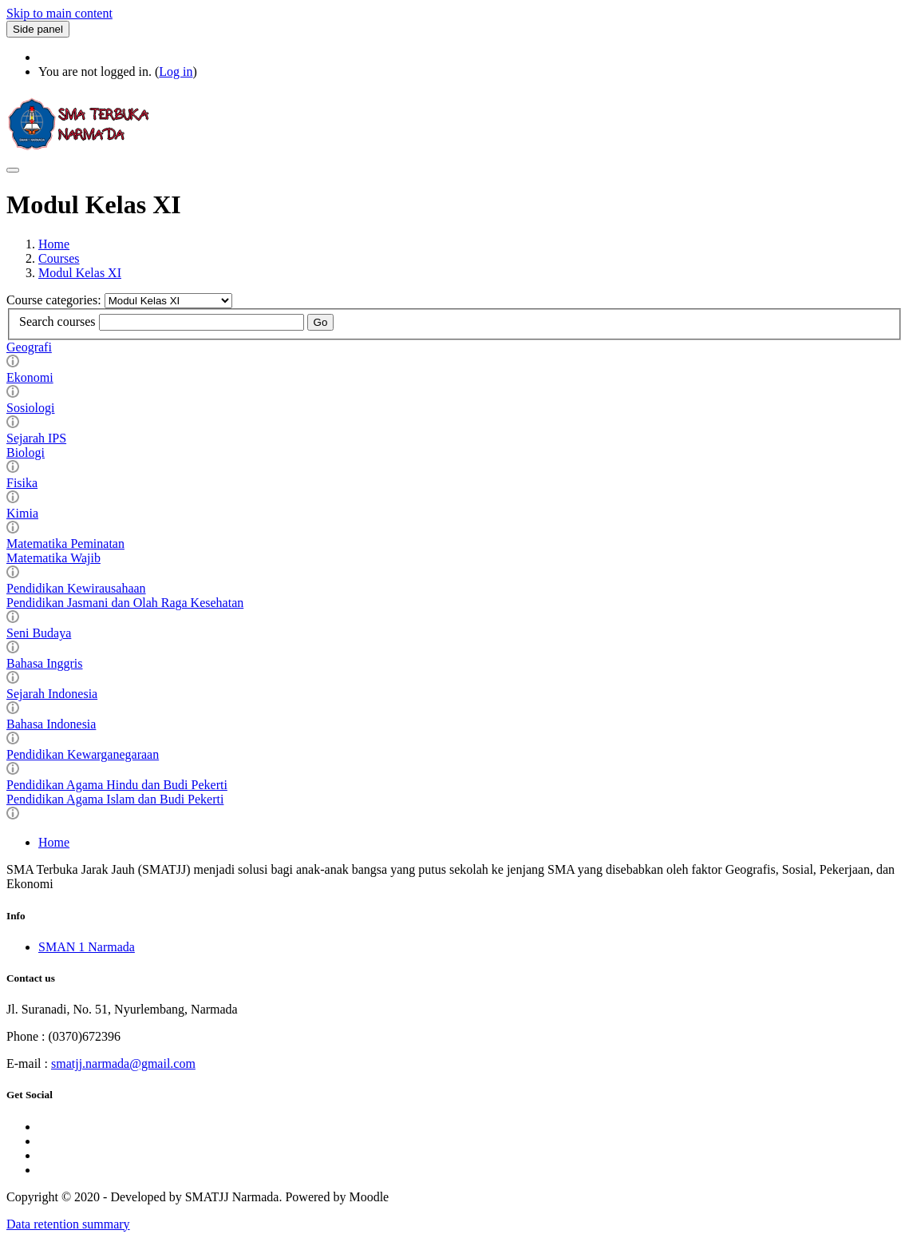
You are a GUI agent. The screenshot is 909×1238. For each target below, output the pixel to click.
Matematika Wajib (53, 558)
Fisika (22, 483)
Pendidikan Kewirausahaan (76, 588)
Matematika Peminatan (65, 543)
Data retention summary (68, 1224)
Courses (59, 258)
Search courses (57, 321)
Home (53, 244)
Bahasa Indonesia (51, 724)
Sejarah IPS (36, 438)
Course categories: (55, 300)
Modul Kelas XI (79, 273)
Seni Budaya (38, 633)
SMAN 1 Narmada (86, 947)
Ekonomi (29, 377)
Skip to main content (59, 13)
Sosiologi (30, 408)
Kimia (22, 513)
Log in (175, 71)
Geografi (29, 347)
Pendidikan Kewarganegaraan (82, 754)
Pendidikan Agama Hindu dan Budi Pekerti (116, 785)
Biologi (25, 452)
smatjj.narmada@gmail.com (123, 1063)
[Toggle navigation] (12, 170)
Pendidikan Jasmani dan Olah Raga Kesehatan (124, 602)
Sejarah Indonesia (51, 693)
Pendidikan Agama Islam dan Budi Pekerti (114, 799)
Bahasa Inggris (44, 663)
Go (321, 322)
